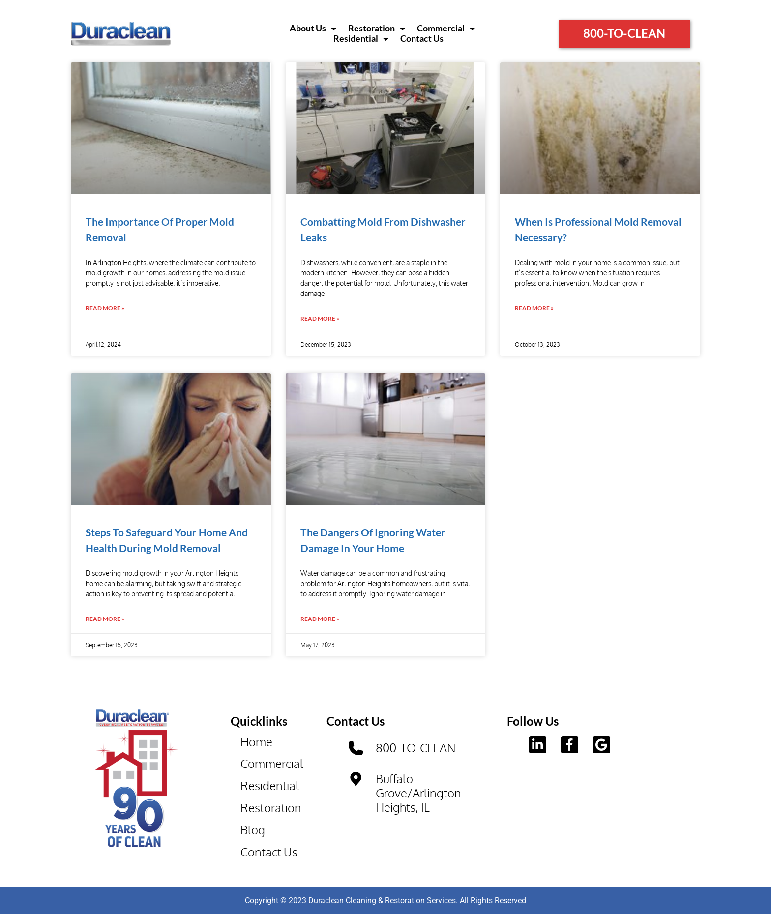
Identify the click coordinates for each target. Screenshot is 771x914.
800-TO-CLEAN (416, 747)
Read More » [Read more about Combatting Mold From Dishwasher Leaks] (319, 318)
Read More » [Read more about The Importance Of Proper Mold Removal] (105, 308)
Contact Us (422, 38)
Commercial (446, 28)
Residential (360, 38)
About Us (313, 28)
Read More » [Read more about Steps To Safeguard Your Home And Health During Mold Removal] (105, 618)
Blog (252, 829)
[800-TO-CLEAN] (356, 748)
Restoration (376, 28)
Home (256, 741)
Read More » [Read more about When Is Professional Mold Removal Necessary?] (534, 308)
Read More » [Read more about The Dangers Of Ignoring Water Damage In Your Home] (319, 618)
